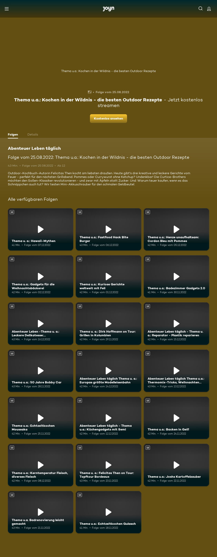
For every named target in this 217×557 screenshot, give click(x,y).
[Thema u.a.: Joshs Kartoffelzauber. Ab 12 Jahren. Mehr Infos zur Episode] (176, 465)
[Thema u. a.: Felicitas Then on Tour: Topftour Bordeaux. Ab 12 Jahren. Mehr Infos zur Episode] (108, 465)
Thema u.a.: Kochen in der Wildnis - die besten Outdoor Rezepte (108, 71)
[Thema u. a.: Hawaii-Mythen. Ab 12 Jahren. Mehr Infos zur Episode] (40, 229)
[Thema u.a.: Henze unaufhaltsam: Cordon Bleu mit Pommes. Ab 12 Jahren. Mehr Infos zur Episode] (176, 229)
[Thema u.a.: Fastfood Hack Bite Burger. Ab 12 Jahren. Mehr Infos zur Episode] (108, 229)
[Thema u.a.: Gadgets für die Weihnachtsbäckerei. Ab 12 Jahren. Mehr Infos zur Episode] (40, 276)
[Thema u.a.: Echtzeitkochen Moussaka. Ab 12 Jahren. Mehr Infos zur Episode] (40, 418)
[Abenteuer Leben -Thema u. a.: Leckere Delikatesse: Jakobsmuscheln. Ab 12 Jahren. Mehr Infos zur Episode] (40, 323)
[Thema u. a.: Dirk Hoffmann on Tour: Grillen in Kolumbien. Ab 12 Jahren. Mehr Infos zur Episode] (108, 323)
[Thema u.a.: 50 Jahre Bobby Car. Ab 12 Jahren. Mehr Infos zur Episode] (40, 371)
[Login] (209, 8)
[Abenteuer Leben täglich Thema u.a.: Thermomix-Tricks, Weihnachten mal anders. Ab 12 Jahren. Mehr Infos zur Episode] (176, 371)
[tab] (14, 134)
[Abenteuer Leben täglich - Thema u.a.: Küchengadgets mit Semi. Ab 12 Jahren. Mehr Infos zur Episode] (108, 418)
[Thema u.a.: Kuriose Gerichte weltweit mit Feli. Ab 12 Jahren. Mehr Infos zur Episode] (108, 276)
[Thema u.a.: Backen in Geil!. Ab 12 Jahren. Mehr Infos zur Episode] (176, 418)
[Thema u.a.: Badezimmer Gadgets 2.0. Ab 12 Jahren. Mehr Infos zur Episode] (176, 276)
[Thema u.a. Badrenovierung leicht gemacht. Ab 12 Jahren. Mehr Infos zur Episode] (40, 512)
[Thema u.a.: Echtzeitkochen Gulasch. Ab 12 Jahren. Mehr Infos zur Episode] (108, 512)
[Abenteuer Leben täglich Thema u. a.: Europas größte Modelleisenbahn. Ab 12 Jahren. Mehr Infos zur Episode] (108, 371)
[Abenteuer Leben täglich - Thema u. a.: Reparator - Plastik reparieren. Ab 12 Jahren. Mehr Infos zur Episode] (176, 323)
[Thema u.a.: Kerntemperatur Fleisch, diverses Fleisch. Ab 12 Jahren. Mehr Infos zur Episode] (40, 465)
